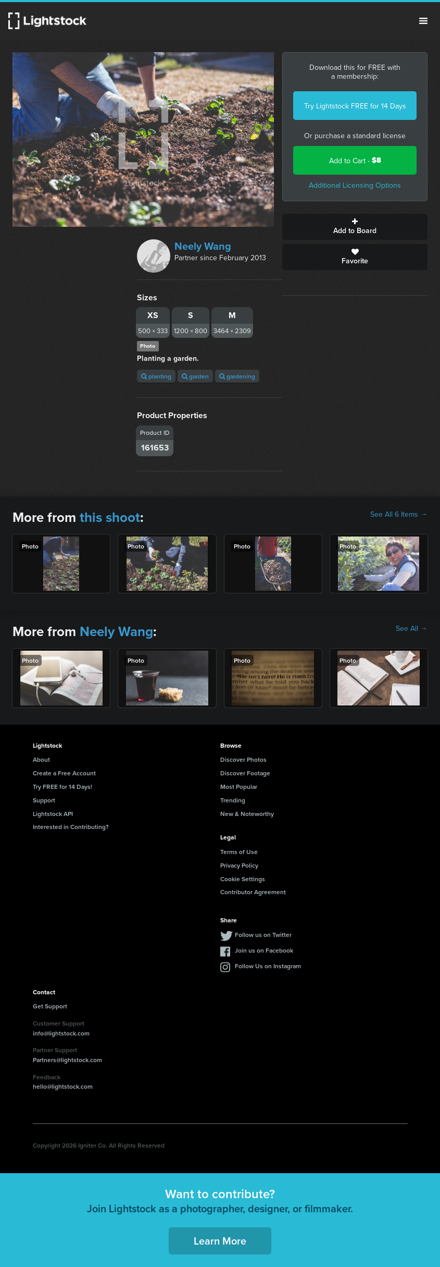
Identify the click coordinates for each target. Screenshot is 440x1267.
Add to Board (355, 227)
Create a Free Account (64, 773)
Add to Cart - (355, 160)
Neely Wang (202, 245)
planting (156, 376)
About (41, 759)
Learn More (220, 1240)
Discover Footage (245, 773)
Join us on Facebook (264, 950)
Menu (423, 21)
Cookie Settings (242, 878)
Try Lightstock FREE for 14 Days (355, 106)
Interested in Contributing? (71, 826)
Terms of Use (239, 851)
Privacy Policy (239, 865)
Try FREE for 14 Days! (62, 786)
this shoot (110, 517)
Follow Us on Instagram (268, 965)
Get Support (50, 1006)
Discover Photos (243, 759)
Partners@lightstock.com (67, 1059)
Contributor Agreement (253, 891)
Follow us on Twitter (263, 934)
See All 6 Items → (399, 514)
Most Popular (238, 786)
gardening (237, 376)
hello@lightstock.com (63, 1086)
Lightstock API (53, 813)
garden (195, 376)
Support (44, 800)
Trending (232, 800)
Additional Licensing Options (355, 185)
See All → (412, 628)
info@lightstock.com (61, 1033)
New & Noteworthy (247, 813)
